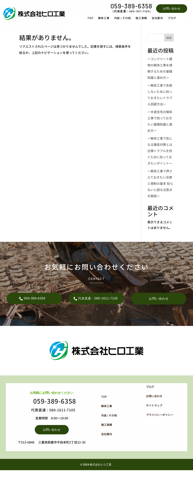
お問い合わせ (171, 8)
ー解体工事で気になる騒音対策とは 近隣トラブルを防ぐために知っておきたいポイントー (159, 156)
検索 (169, 44)
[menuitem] (97, 21)
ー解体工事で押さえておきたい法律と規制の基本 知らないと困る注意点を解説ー (160, 189)
